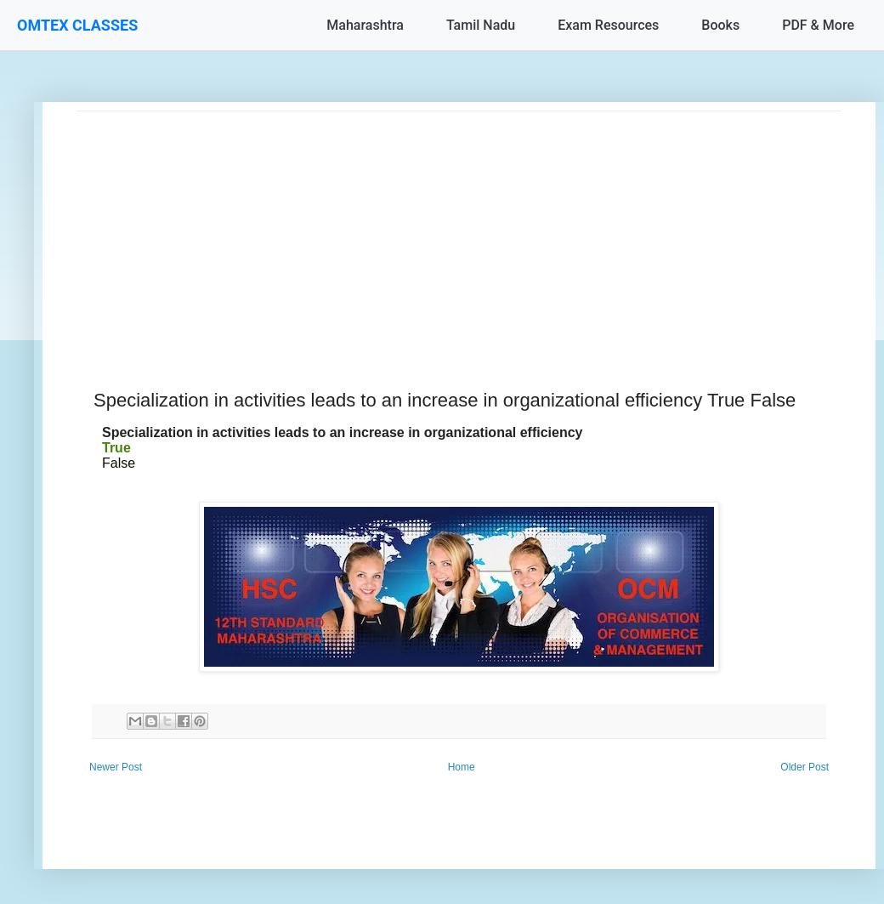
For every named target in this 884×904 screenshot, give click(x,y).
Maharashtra (365, 25)
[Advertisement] (459, 230)
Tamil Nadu (480, 25)
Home (461, 767)
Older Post (804, 767)
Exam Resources (608, 25)
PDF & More (818, 25)
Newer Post (115, 767)
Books (720, 25)
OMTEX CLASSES (77, 25)
